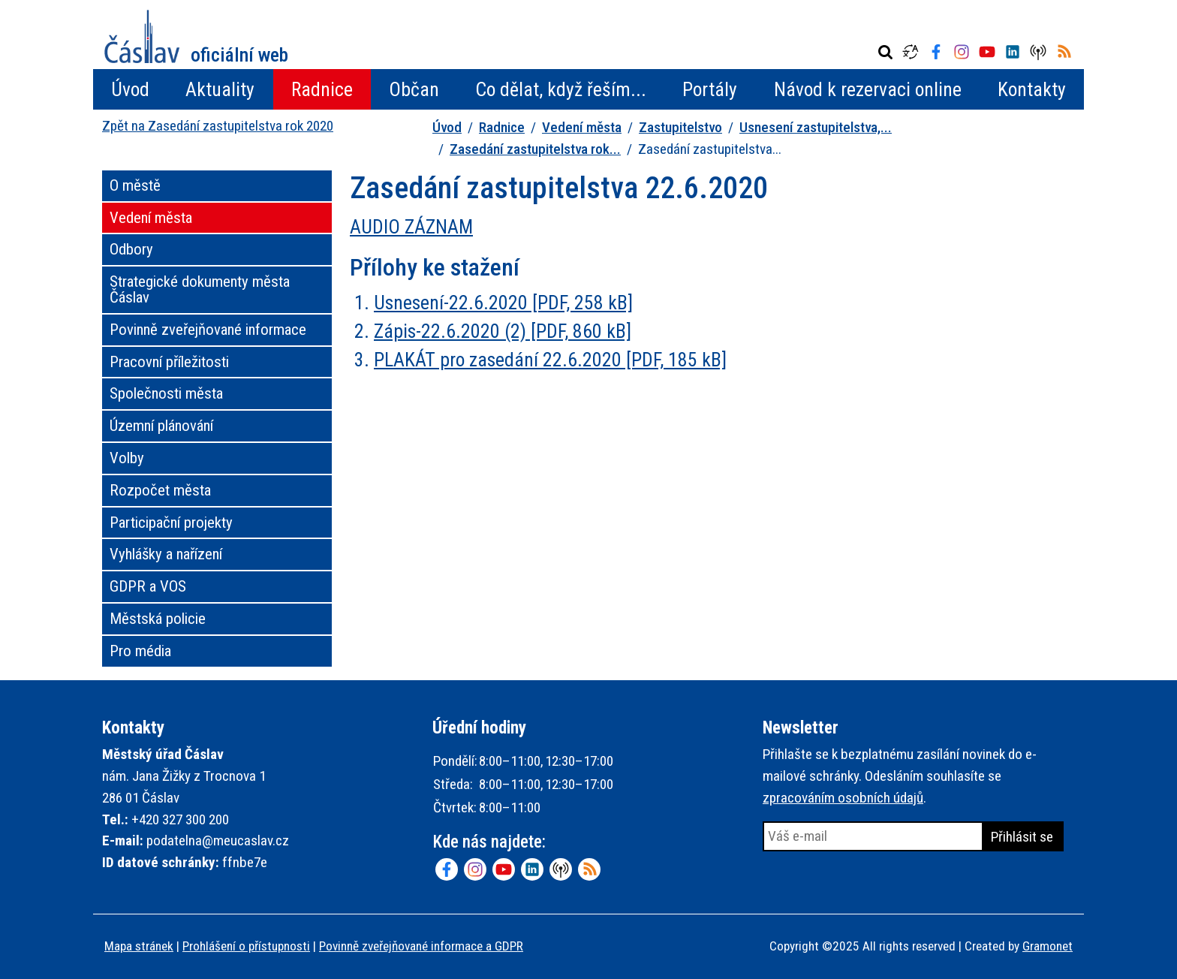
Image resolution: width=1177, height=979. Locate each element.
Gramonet (1047, 945)
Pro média (140, 651)
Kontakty (1032, 89)
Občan (414, 89)
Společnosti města (166, 393)
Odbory (131, 249)
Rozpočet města (160, 490)
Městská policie (158, 619)
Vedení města (582, 127)
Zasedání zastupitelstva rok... (535, 149)
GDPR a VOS (148, 586)
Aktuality (219, 89)
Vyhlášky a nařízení (166, 554)
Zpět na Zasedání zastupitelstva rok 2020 (217, 125)
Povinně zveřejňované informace (208, 330)
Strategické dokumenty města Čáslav (200, 289)
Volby (127, 458)
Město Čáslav (196, 36)
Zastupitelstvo (680, 127)
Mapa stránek (138, 945)
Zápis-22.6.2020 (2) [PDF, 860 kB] (502, 331)
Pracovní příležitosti (169, 362)
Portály (709, 89)
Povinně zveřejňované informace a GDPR (421, 945)
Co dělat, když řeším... (560, 89)
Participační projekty (171, 523)
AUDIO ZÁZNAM (411, 226)
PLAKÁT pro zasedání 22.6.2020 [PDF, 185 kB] (550, 359)
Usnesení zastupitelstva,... (815, 127)
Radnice (322, 89)
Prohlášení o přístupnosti (246, 945)
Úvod (130, 89)
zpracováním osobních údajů (843, 797)
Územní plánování (161, 426)
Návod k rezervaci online (868, 89)
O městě (135, 185)
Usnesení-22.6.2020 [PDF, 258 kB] (503, 302)
